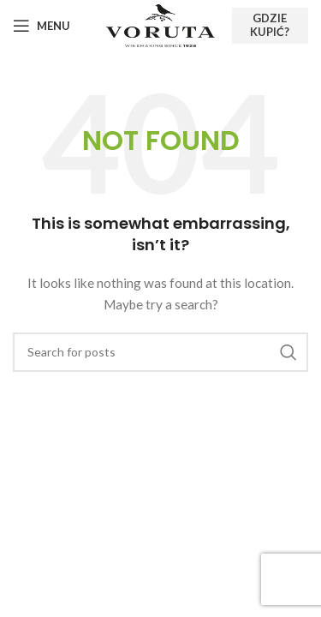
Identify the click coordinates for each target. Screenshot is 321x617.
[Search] (160, 352)
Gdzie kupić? (269, 25)
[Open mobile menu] (41, 26)
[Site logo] (160, 24)
